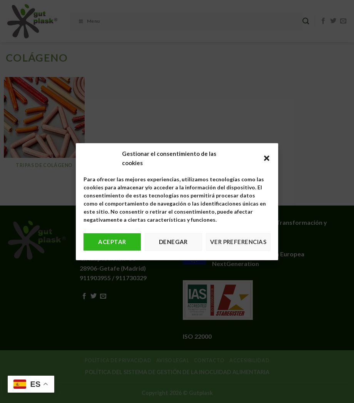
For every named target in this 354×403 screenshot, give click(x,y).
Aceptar (112, 241)
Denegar (173, 241)
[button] (267, 158)
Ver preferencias (238, 241)
